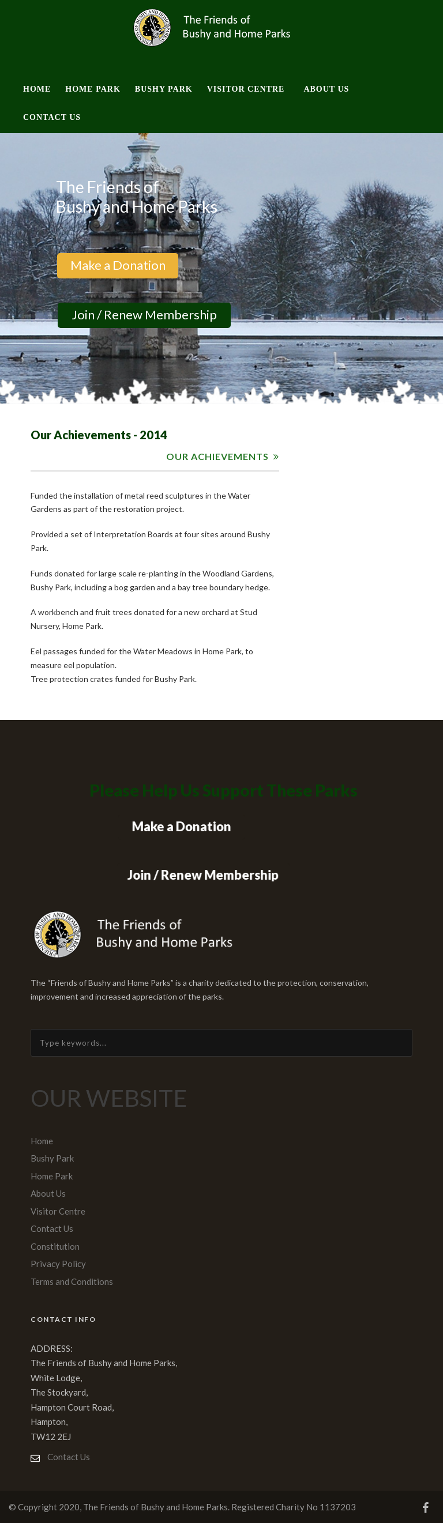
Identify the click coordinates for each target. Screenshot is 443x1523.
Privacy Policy (58, 1263)
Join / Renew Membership (144, 314)
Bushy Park (164, 89)
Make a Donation (117, 265)
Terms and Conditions (72, 1281)
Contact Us (52, 117)
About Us (326, 89)
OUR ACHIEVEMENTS (217, 456)
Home (37, 89)
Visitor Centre (246, 89)
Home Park (92, 89)
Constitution (55, 1246)
